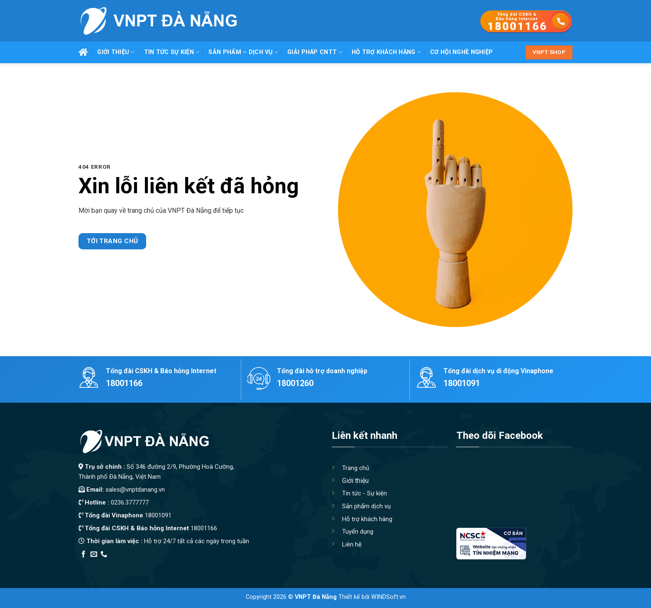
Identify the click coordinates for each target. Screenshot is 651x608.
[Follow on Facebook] (83, 554)
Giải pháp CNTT (315, 52)
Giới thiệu (116, 52)
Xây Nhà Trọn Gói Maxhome (235, 565)
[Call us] (103, 554)
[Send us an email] (94, 554)
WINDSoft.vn (388, 597)
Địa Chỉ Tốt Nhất (172, 565)
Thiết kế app (131, 565)
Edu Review (95, 565)
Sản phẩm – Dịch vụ (243, 52)
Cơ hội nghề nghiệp (461, 52)
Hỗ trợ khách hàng (386, 52)
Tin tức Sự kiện (172, 52)
